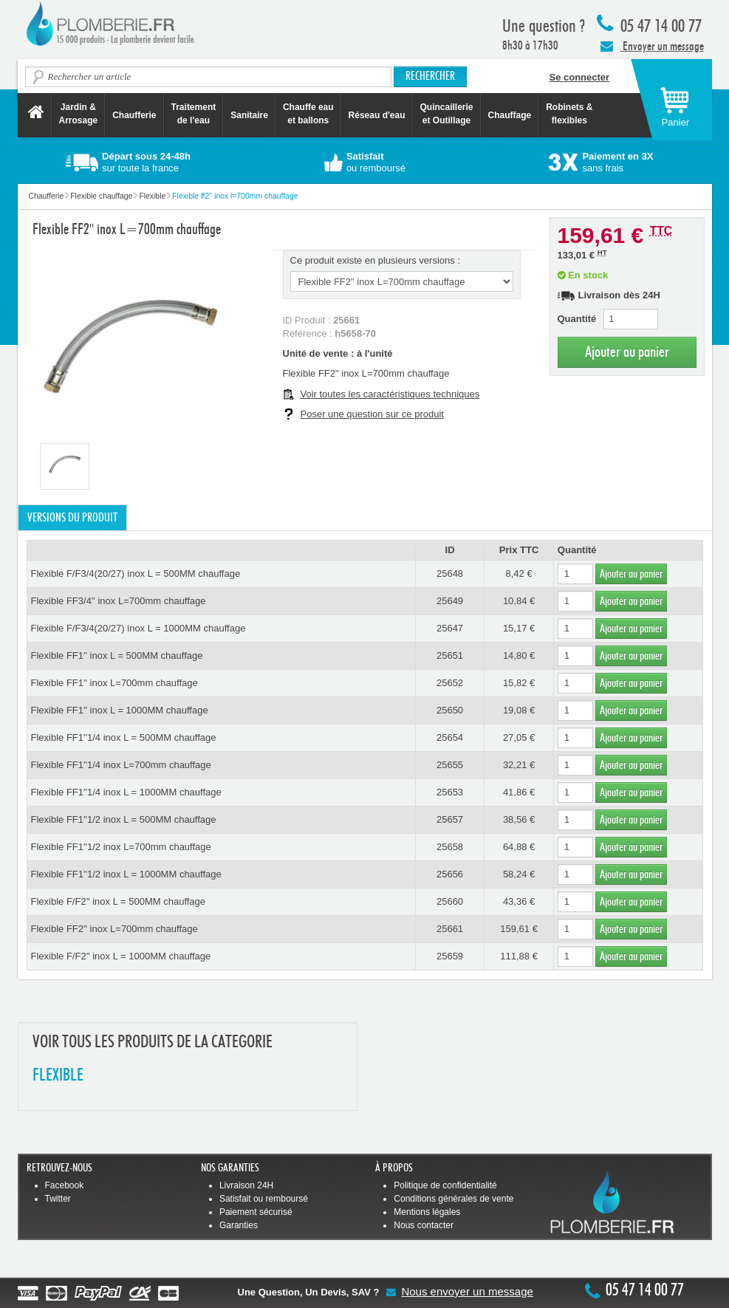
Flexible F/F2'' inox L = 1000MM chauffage (121, 956)
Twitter (58, 1199)
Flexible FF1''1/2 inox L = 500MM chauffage (123, 819)
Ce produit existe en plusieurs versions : (375, 260)
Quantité (577, 318)
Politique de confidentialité (445, 1185)
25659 (450, 956)
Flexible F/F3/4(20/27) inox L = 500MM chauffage (136, 573)
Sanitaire (249, 115)
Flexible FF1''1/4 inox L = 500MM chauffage (123, 737)
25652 (450, 682)
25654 (450, 737)
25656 (450, 874)
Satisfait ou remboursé (263, 1199)
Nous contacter (424, 1225)
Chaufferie (134, 115)
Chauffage (510, 115)
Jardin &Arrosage (78, 114)
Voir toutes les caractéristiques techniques (390, 394)
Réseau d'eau (377, 115)
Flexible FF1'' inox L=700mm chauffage (114, 682)
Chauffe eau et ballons (308, 114)
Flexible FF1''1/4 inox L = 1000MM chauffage (126, 792)
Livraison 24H (246, 1185)
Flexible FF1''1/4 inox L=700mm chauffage (121, 764)
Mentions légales (427, 1212)
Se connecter (580, 77)
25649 (450, 600)
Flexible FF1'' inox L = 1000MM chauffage (119, 710)
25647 (450, 628)
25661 (450, 928)
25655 (450, 764)
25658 (450, 846)
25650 (450, 710)
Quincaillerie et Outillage (446, 114)
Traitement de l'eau (193, 114)
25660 (450, 901)
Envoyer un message (652, 45)
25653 (450, 792)
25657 (450, 819)
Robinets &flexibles (569, 114)
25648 (450, 573)
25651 (450, 655)
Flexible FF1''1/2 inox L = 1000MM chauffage (126, 874)
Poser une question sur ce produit (372, 414)
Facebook (64, 1185)
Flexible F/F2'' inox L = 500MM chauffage (118, 901)
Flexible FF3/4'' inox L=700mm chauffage (118, 600)
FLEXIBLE (57, 1075)
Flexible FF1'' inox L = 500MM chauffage (117, 655)
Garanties (238, 1225)
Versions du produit (72, 518)
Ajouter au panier (627, 352)
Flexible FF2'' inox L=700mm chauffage (114, 928)
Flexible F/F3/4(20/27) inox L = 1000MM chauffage (138, 628)
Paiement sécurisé (255, 1212)
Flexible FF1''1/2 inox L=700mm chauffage (121, 846)
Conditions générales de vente (453, 1199)
